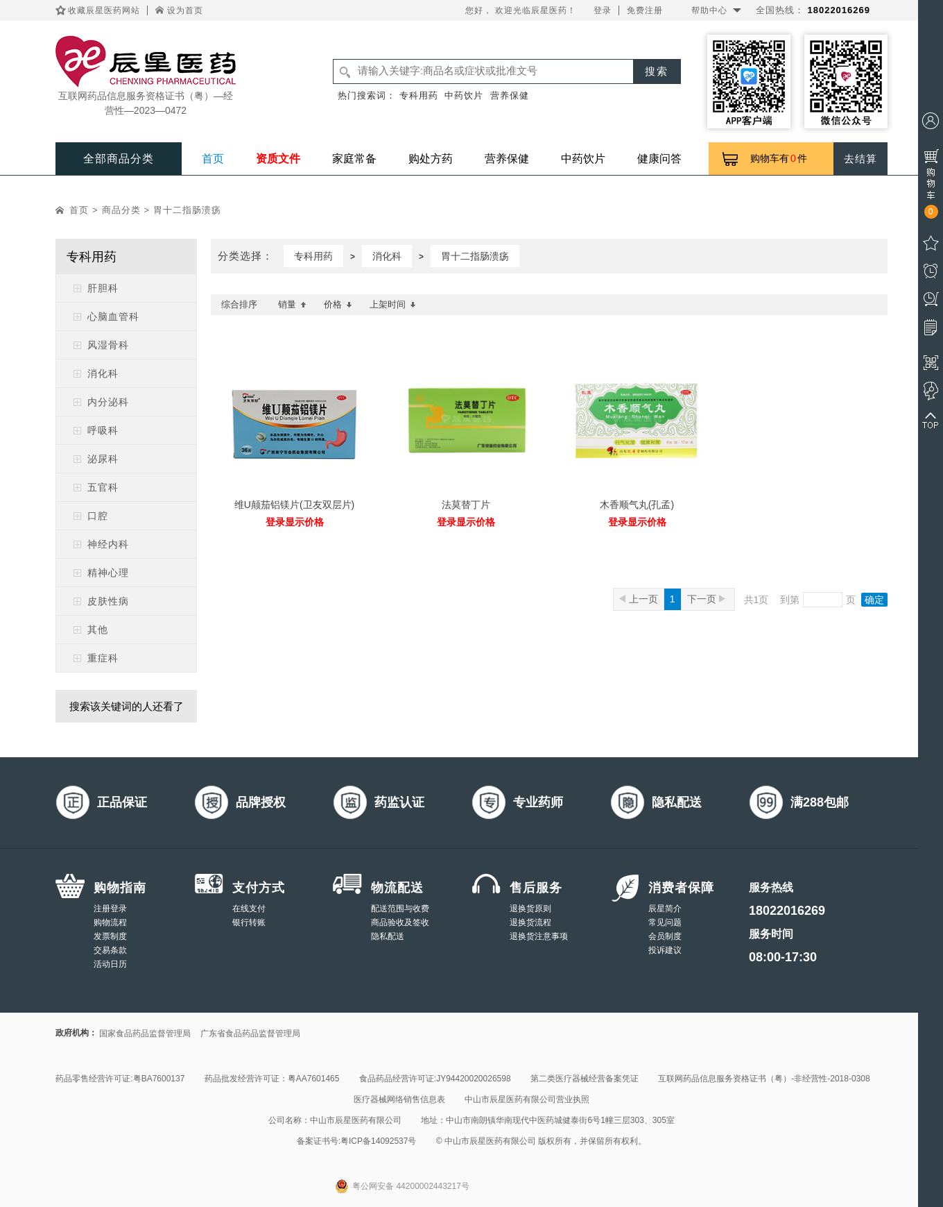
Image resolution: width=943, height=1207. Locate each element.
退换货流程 (530, 922)
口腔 (97, 515)
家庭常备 (354, 158)
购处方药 (430, 158)
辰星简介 (665, 908)
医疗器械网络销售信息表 (399, 1099)
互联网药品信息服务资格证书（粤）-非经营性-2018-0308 (764, 1078)
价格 (338, 304)
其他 (97, 629)
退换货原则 (530, 908)
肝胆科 (103, 288)
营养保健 (509, 95)
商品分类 (121, 210)
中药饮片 (463, 95)
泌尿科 (103, 458)
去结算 (860, 158)
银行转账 (249, 922)
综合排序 (239, 304)
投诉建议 (665, 950)
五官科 (103, 487)
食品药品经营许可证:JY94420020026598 (435, 1078)
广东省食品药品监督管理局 (250, 1033)
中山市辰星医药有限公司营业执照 (527, 1099)
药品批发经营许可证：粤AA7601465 (272, 1078)
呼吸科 (103, 430)
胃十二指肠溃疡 (187, 210)
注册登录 (110, 908)
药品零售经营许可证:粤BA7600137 (119, 1078)
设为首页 (185, 10)
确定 (874, 599)
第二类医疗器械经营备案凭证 (584, 1078)
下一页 (706, 599)
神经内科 (108, 544)
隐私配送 (387, 936)
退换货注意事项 (539, 936)
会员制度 (665, 936)
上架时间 (393, 304)
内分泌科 (108, 401)
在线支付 (249, 908)
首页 (213, 158)
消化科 (103, 373)
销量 (292, 304)
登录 (603, 10)
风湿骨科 (108, 345)
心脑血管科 (113, 316)
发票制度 (110, 936)
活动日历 (110, 964)
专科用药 (418, 95)
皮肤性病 (108, 601)
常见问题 (665, 922)
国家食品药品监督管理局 (145, 1033)
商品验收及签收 (400, 922)
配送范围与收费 (400, 908)
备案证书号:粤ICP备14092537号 (357, 1141)
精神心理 (108, 572)
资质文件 (278, 158)
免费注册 (645, 10)
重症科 (103, 658)
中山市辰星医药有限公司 (355, 1120)
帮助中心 (709, 10)
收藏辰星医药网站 (104, 10)
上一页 (638, 599)
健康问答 (659, 158)
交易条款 (110, 950)
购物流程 (110, 922)
